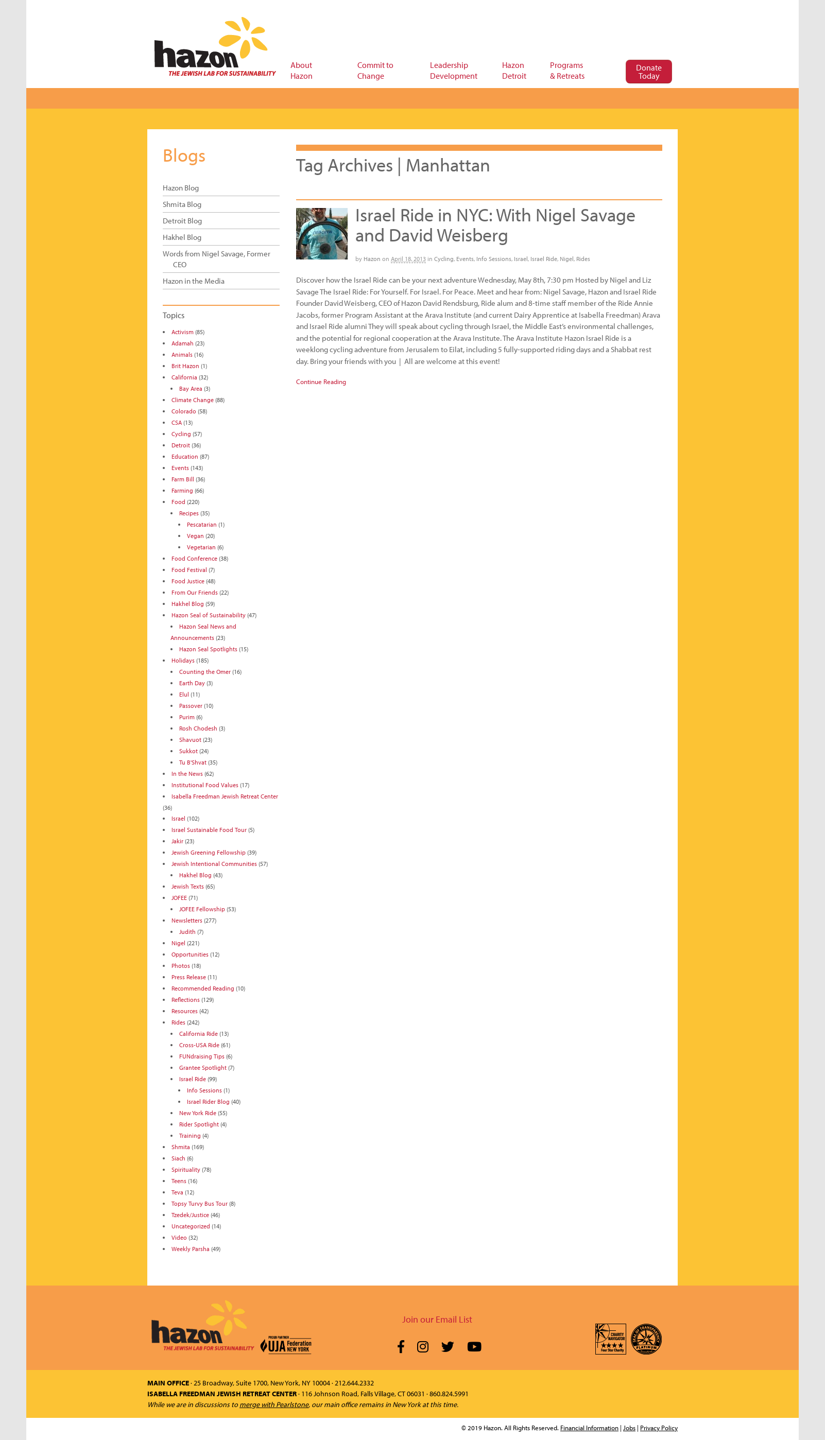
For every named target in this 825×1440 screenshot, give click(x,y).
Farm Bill (182, 479)
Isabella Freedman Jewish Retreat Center (224, 796)
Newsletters (186, 920)
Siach (178, 1158)
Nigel (567, 259)
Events (465, 259)
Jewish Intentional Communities (214, 864)
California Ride (198, 1033)
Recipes (189, 513)
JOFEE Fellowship (202, 909)
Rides (583, 259)
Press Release (188, 977)
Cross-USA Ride (199, 1045)
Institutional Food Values (204, 785)
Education (184, 456)
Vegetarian (201, 547)
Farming (182, 490)
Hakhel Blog (182, 237)
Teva (177, 1192)
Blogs (184, 154)
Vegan (195, 536)
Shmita (180, 1147)
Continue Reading (321, 381)
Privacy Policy (659, 1428)
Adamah (182, 343)
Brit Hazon (185, 366)
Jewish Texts (187, 886)
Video (179, 1237)
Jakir (177, 841)
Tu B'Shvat (193, 762)
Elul (184, 694)
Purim (187, 717)
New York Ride (197, 1113)
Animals (182, 354)
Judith (187, 931)
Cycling (444, 259)
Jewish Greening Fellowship (208, 852)
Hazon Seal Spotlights (208, 649)
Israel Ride (543, 259)
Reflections (185, 999)
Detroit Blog (182, 220)
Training (190, 1135)
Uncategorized (190, 1226)
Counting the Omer (205, 671)
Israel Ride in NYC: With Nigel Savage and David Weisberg (495, 224)
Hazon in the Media (194, 281)
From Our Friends (194, 592)
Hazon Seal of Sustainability (208, 615)
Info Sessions (493, 259)
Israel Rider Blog (208, 1101)
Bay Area (190, 388)
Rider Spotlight (199, 1124)
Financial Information (589, 1428)
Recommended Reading (202, 988)
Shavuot (190, 739)
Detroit (180, 445)
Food (178, 502)
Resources (184, 1011)
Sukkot (188, 751)
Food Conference (194, 558)
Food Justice (187, 581)
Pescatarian (202, 524)
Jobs (629, 1428)
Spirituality (185, 1169)
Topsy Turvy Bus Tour (199, 1203)
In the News (187, 773)
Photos (180, 965)
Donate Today (649, 71)
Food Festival (189, 570)
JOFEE (179, 897)
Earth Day (192, 683)
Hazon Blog (181, 188)
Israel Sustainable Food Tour (209, 830)
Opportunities (190, 954)
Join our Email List (437, 1319)
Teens (178, 1181)
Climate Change (192, 400)
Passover (190, 705)
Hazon (372, 259)
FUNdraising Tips (202, 1056)
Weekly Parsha (190, 1249)
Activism (182, 332)
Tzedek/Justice (190, 1215)
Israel (521, 259)
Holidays (183, 660)
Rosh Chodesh (198, 728)
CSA (176, 422)
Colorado (183, 411)
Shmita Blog (182, 204)
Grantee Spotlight (203, 1067)
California (184, 377)
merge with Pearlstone (273, 1404)
